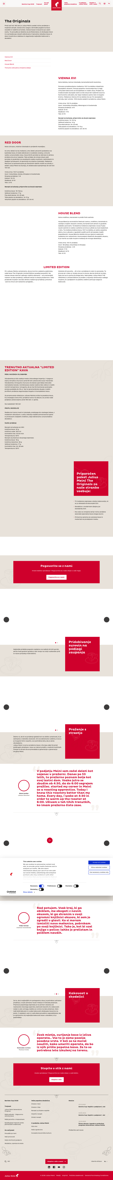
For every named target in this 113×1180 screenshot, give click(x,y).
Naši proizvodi (10, 1137)
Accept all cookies (99, 1147)
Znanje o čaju (35, 1107)
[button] (100, 3)
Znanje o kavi (36, 1104)
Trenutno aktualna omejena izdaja (18, 68)
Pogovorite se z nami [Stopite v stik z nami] (56, 577)
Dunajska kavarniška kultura (41, 1133)
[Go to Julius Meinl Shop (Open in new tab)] (104, 3)
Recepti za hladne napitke (40, 1110)
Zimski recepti (36, 1117)
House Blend (9, 64)
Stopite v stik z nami (93, 3)
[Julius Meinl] (4, 3)
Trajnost (39, 4)
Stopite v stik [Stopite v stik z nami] (56, 1080)
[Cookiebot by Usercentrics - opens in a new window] (11, 1176)
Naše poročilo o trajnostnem (14, 1119)
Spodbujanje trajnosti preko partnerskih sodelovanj (14, 1123)
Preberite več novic (76, 1130)
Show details (27, 1176)
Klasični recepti (36, 1114)
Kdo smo (34, 1126)
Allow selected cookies (99, 1152)
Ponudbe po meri (10, 1133)
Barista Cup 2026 (28, 4)
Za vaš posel (46, 3)
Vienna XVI (9, 57)
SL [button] (109, 3)
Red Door (8, 61)
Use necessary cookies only (99, 1157)
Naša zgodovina (37, 1130)
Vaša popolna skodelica (70, 3)
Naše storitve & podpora (13, 1140)
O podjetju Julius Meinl (83, 3)
